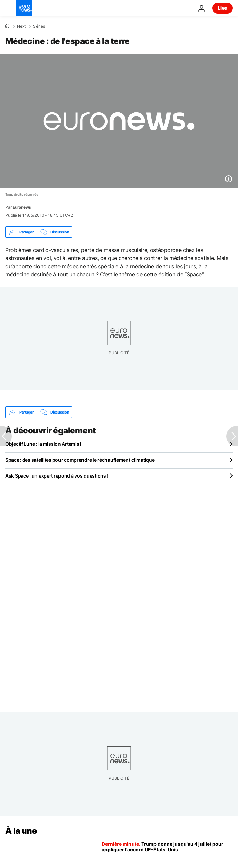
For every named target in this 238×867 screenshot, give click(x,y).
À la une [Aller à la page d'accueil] (21, 831)
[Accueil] (7, 26)
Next (21, 26)
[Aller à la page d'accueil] (24, 8)
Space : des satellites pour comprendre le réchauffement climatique (80, 460)
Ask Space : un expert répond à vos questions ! (56, 476)
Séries (39, 26)
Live (222, 8)
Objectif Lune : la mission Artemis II (44, 444)
